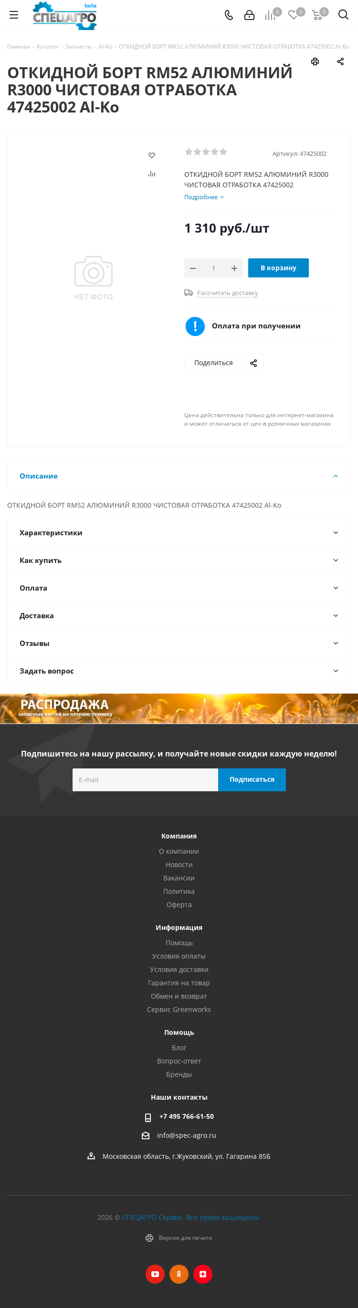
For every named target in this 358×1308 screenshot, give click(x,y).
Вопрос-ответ (179, 1060)
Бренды (179, 1074)
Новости (179, 864)
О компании (179, 851)
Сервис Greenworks (179, 1009)
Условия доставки (179, 969)
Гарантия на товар (179, 982)
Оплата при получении (256, 325)
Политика (179, 891)
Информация (179, 927)
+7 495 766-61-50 (186, 1116)
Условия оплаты (179, 956)
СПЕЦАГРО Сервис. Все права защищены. (191, 1217)
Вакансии (179, 877)
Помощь (179, 942)
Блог (179, 1047)
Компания (179, 835)
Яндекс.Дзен (202, 1274)
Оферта (179, 904)
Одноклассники (179, 1274)
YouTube (155, 1274)
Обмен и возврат (179, 996)
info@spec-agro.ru (186, 1135)
